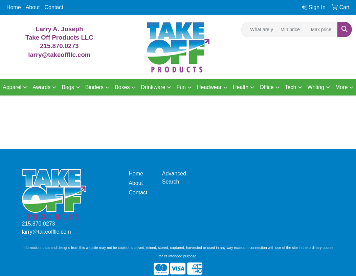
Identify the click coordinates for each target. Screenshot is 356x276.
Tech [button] (290, 87)
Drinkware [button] (153, 87)
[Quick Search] (259, 29)
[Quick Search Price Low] (292, 29)
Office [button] (267, 87)
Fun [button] (181, 87)
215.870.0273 (59, 45)
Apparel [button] (12, 87)
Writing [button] (315, 87)
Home (13, 7)
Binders (94, 87)
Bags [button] (68, 87)
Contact (54, 7)
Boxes (122, 87)
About (33, 7)
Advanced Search (174, 178)
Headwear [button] (209, 87)
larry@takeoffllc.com (46, 232)
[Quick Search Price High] (322, 29)
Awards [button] (41, 87)
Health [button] (240, 87)
